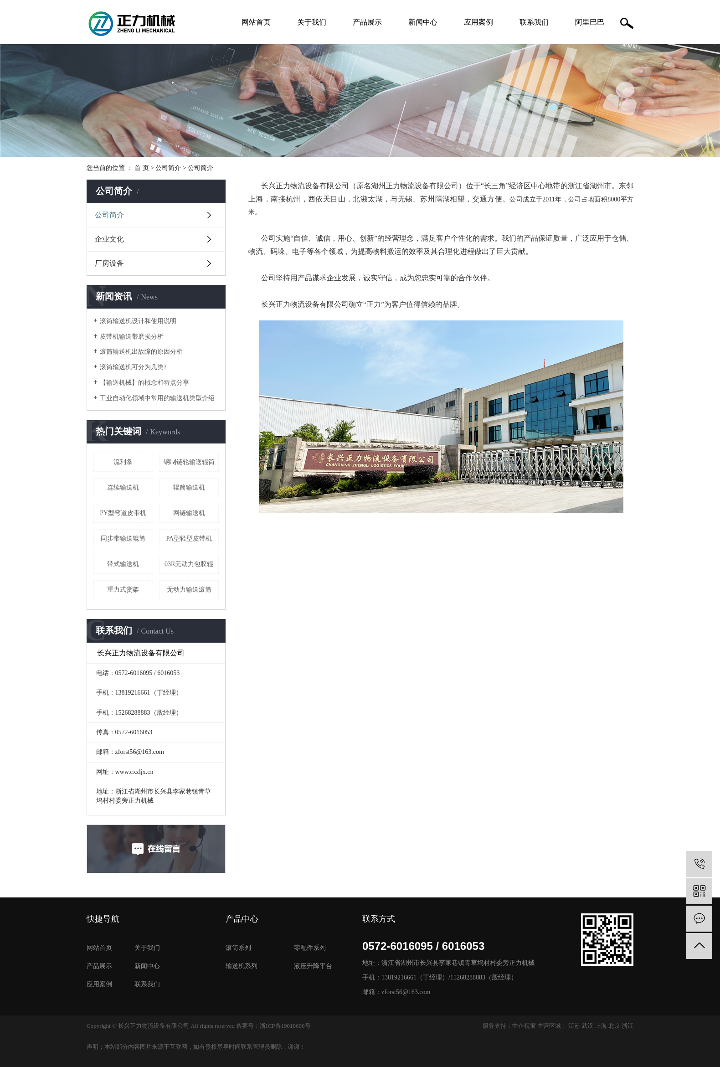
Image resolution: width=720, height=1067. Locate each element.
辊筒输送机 (189, 487)
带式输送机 (123, 564)
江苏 (574, 1025)
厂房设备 (109, 263)
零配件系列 (310, 947)
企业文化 (109, 239)
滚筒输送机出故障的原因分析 (141, 351)
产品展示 (367, 22)
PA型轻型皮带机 (189, 538)
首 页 (141, 168)
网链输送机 (189, 513)
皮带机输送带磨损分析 (132, 336)
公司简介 (168, 168)
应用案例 (478, 22)
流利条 (123, 462)
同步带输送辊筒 (123, 538)
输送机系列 (241, 966)
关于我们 (311, 22)
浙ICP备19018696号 (285, 1025)
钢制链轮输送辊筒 (189, 462)
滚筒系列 (238, 947)
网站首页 (256, 22)
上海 (601, 1025)
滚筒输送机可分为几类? (133, 367)
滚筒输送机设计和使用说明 (138, 321)
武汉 (587, 1025)
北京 (614, 1025)
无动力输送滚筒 (189, 589)
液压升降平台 (313, 966)
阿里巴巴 (589, 22)
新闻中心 (422, 22)
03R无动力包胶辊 (189, 564)
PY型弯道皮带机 (123, 513)
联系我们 (534, 22)
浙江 (627, 1025)
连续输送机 (123, 487)
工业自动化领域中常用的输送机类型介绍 (157, 398)
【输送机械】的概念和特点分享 (144, 382)
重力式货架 (123, 589)
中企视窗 (524, 1025)
